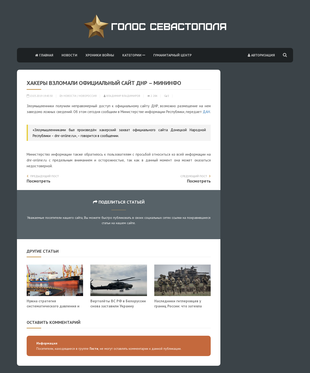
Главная (44, 55)
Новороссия (88, 96)
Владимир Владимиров (122, 96)
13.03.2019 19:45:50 (40, 96)
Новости (69, 55)
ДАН (206, 111)
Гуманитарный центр (172, 55)
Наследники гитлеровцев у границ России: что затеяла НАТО (178, 306)
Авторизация (261, 55)
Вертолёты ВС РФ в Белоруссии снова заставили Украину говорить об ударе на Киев (118, 306)
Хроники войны (99, 55)
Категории (133, 55)
